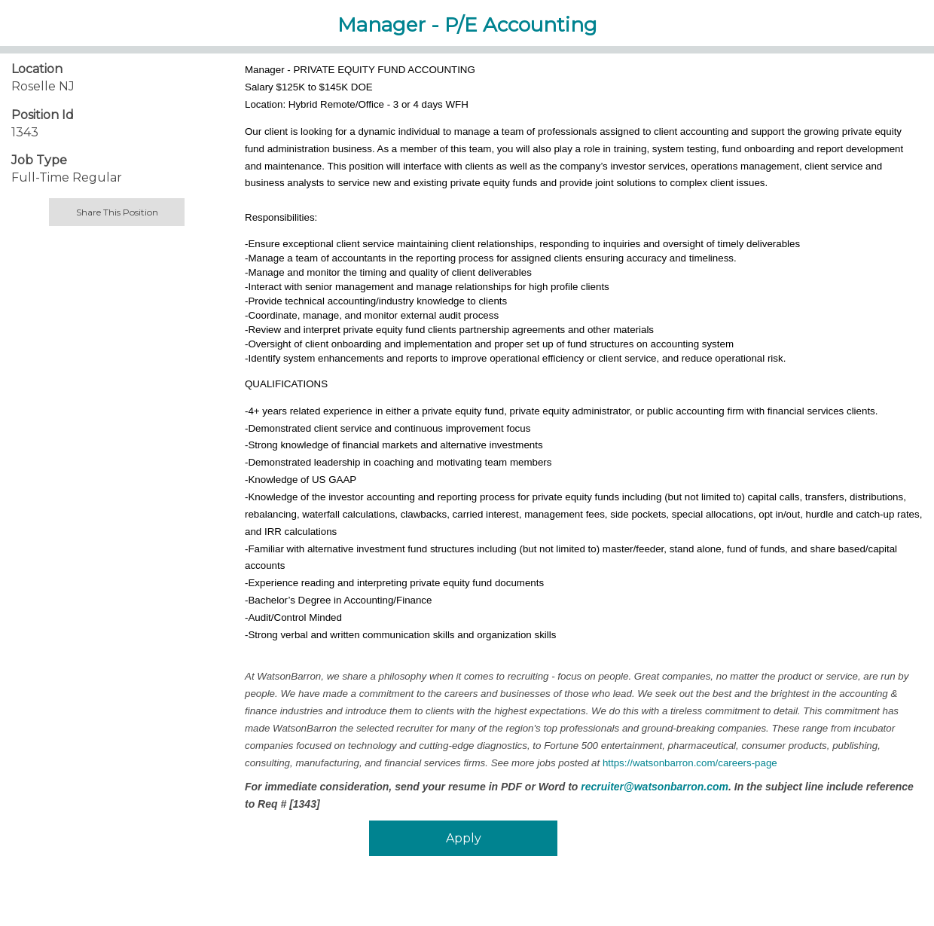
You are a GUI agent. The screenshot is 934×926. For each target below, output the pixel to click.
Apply (463, 838)
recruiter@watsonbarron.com (654, 787)
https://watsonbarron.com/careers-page (690, 763)
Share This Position (117, 212)
